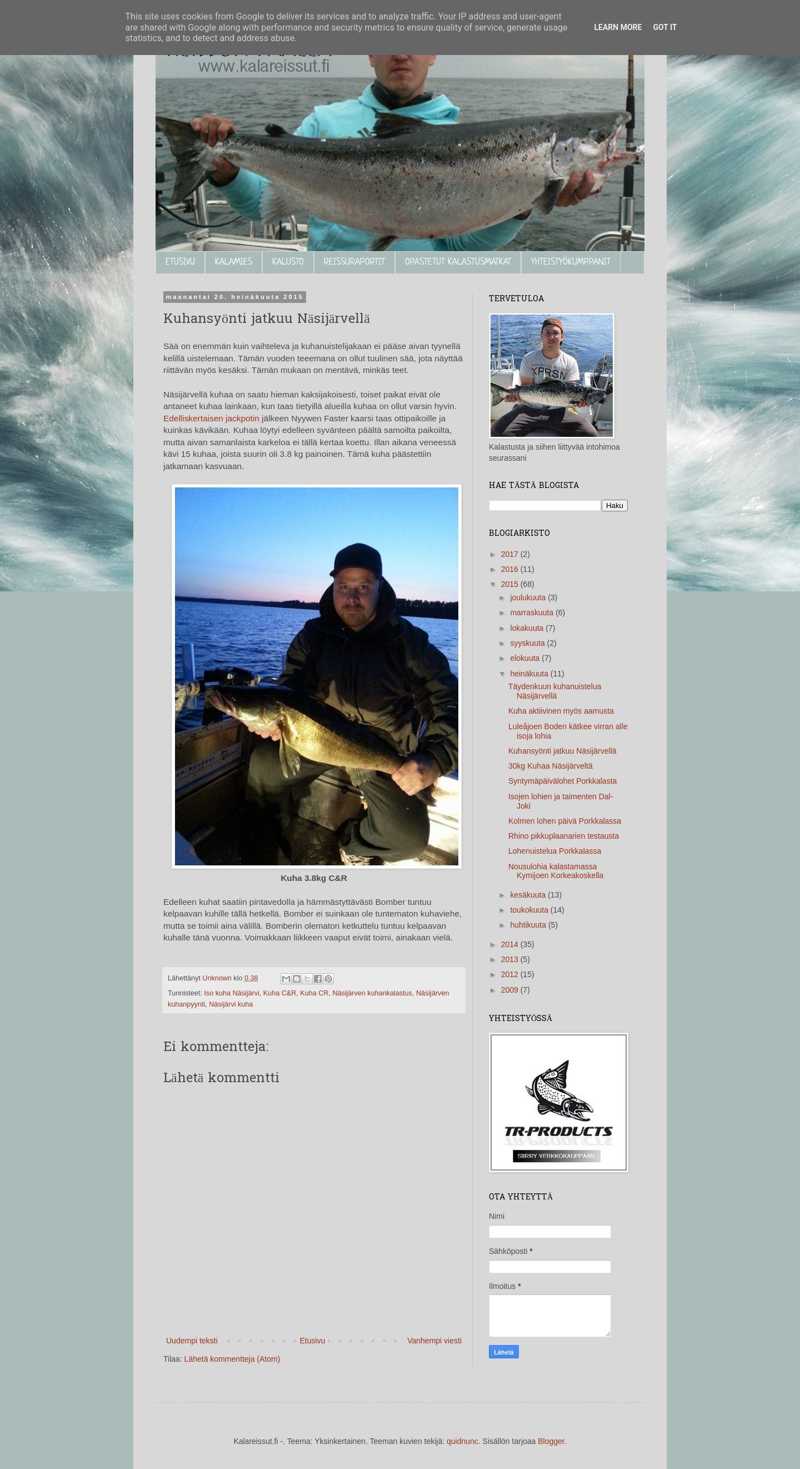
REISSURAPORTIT (354, 262)
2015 (511, 584)
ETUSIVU (180, 262)
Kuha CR (314, 993)
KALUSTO (288, 262)
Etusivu (312, 1340)
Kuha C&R (280, 993)
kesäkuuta (529, 894)
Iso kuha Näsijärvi (231, 993)
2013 (511, 959)
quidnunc (462, 1441)
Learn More (618, 27)
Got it (665, 27)
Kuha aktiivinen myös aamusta (561, 710)
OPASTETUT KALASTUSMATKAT (458, 262)
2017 (511, 554)
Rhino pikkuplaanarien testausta (563, 835)
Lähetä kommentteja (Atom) (232, 1359)
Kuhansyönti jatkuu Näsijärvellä (562, 750)
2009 (511, 989)
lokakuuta (528, 628)
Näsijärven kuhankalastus (372, 993)
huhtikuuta (529, 924)
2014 (511, 944)
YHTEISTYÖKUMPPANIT (571, 262)
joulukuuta (529, 597)
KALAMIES (233, 262)
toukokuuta (530, 909)
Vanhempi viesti (434, 1340)
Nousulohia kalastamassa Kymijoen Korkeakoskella (555, 871)
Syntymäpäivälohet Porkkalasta (562, 780)
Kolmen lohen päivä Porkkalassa (564, 820)
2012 (511, 974)
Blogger (551, 1441)
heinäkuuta (530, 673)
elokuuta (526, 658)
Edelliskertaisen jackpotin (211, 418)
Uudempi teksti (192, 1340)
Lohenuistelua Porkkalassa (554, 850)
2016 (511, 569)
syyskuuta (528, 643)
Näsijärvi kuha (231, 1004)
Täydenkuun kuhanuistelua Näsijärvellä (554, 691)
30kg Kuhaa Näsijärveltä (550, 765)
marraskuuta (533, 612)
